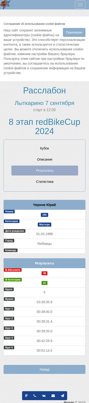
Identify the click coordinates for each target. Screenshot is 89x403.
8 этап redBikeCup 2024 (44, 126)
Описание (44, 159)
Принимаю (74, 32)
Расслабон (44, 90)
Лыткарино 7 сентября (44, 103)
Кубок (44, 148)
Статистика (45, 182)
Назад (44, 369)
